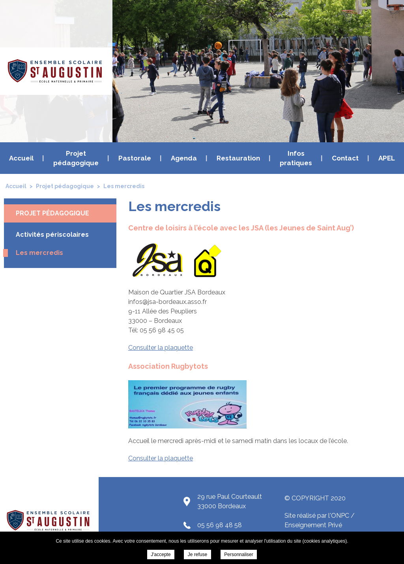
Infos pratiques (296, 158)
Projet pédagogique (76, 158)
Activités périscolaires (52, 234)
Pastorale (134, 158)
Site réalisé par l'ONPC (316, 515)
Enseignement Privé (313, 525)
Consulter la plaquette (160, 347)
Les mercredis (39, 253)
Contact (345, 158)
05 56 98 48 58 (219, 525)
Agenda (184, 158)
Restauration (238, 158)
